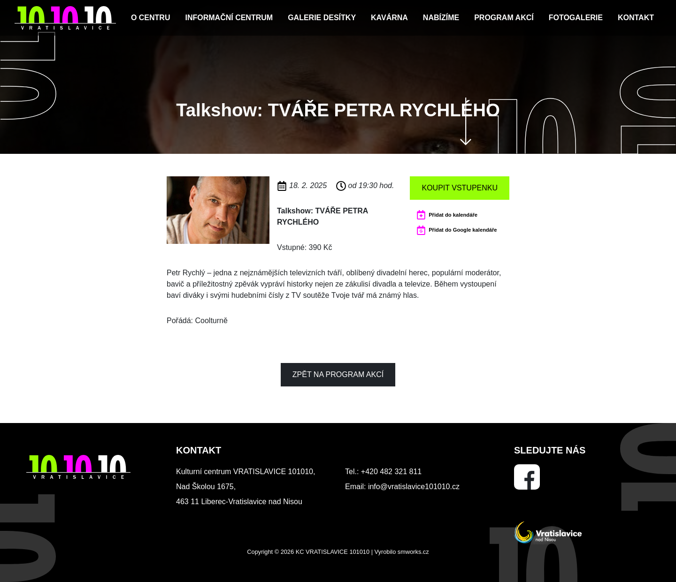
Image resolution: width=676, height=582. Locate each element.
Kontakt (636, 18)
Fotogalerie (576, 18)
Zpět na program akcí (338, 374)
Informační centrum (229, 18)
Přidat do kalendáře (453, 215)
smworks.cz (413, 551)
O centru (150, 18)
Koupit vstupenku (460, 188)
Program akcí (504, 18)
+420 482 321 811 (391, 472)
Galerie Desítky (322, 18)
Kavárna (389, 18)
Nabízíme (441, 18)
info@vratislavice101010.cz (414, 487)
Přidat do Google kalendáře (463, 230)
